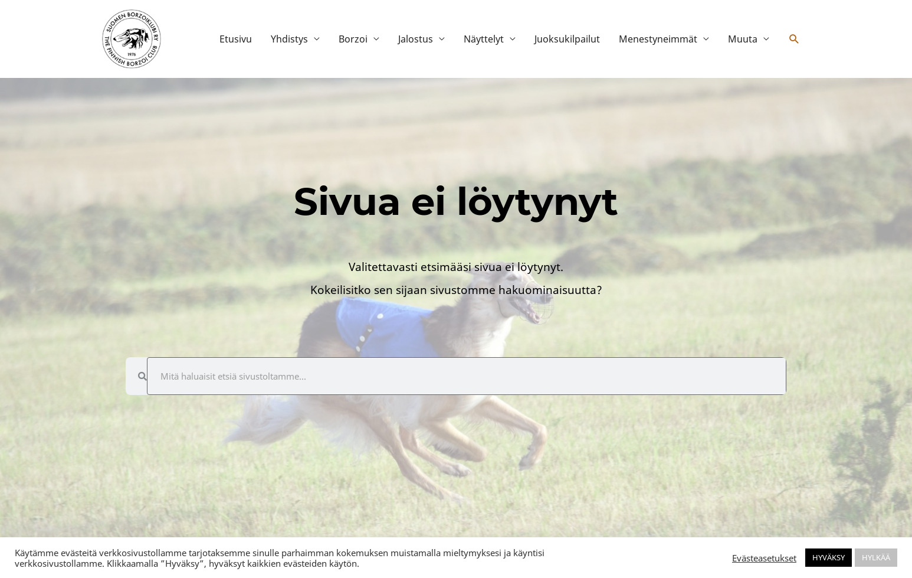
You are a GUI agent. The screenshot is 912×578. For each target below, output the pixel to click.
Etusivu (235, 38)
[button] (794, 39)
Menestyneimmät (658, 38)
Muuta (742, 38)
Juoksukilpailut (567, 38)
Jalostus (415, 38)
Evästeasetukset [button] (764, 558)
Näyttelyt (484, 38)
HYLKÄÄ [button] (876, 557)
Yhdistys (289, 38)
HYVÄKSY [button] (828, 557)
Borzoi (353, 38)
